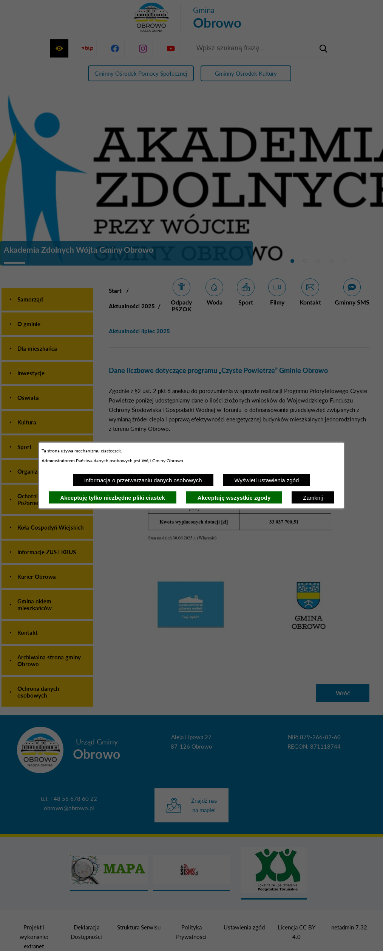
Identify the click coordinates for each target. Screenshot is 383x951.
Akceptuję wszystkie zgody (234, 497)
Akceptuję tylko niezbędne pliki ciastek (112, 497)
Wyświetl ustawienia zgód (267, 480)
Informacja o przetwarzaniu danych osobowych (143, 480)
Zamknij (313, 497)
